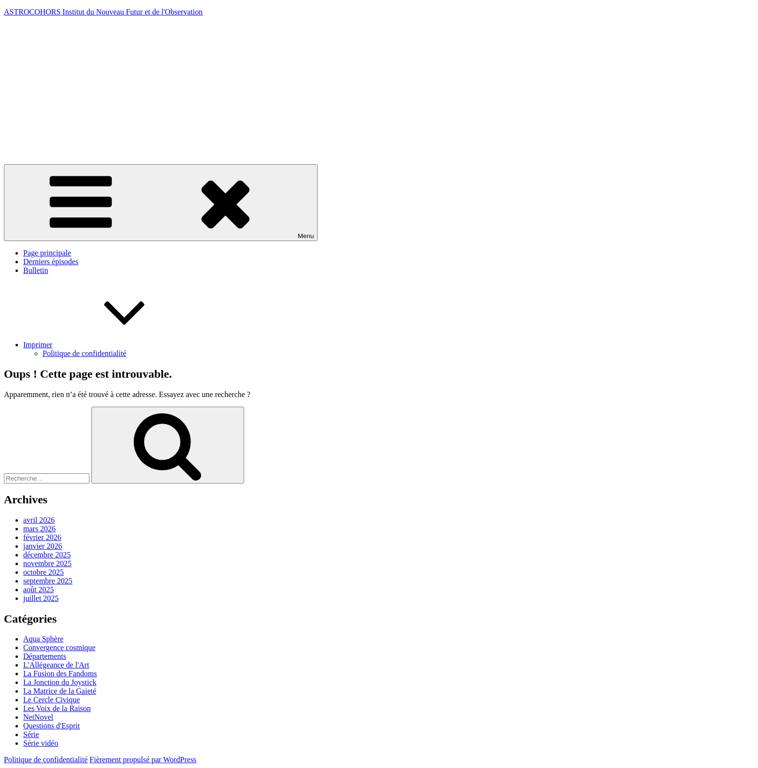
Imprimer (110, 345)
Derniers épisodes (50, 261)
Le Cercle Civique (51, 700)
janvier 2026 (42, 546)
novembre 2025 (47, 563)
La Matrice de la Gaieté (59, 691)
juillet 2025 (40, 598)
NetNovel (38, 717)
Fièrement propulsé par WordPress (142, 759)
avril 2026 (39, 520)
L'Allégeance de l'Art (56, 665)
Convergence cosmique (59, 647)
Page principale (47, 253)
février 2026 (42, 537)
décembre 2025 (47, 555)
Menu (161, 203)
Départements (44, 656)
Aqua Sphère (43, 639)
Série (31, 734)
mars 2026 (39, 529)
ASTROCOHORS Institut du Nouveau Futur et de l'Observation (103, 12)
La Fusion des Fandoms (60, 673)
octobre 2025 (43, 572)
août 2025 (38, 589)
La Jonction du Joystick (60, 682)
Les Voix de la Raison (57, 708)
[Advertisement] (379, 91)
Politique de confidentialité (84, 353)
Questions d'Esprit (51, 726)
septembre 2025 (48, 581)
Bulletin (35, 270)
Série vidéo (40, 743)
